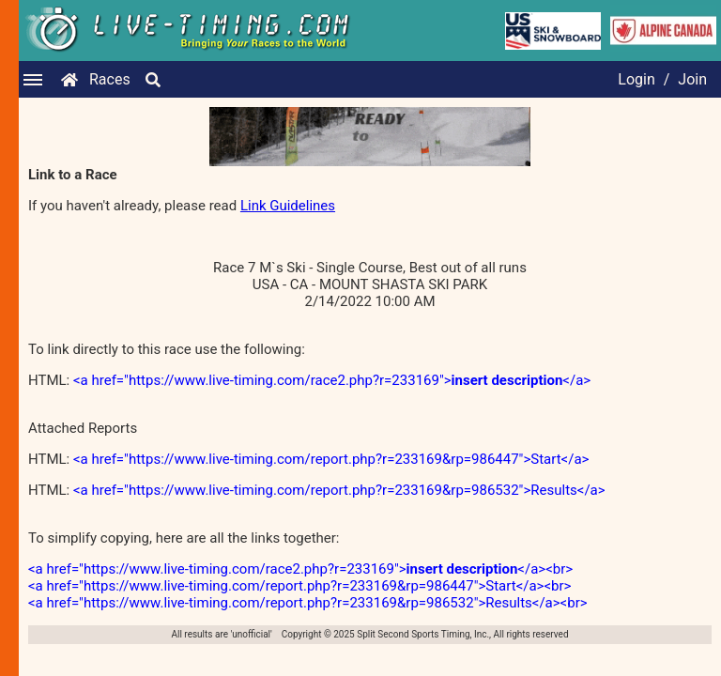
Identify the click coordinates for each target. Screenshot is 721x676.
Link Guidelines (287, 205)
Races (109, 79)
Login (636, 79)
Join (692, 79)
